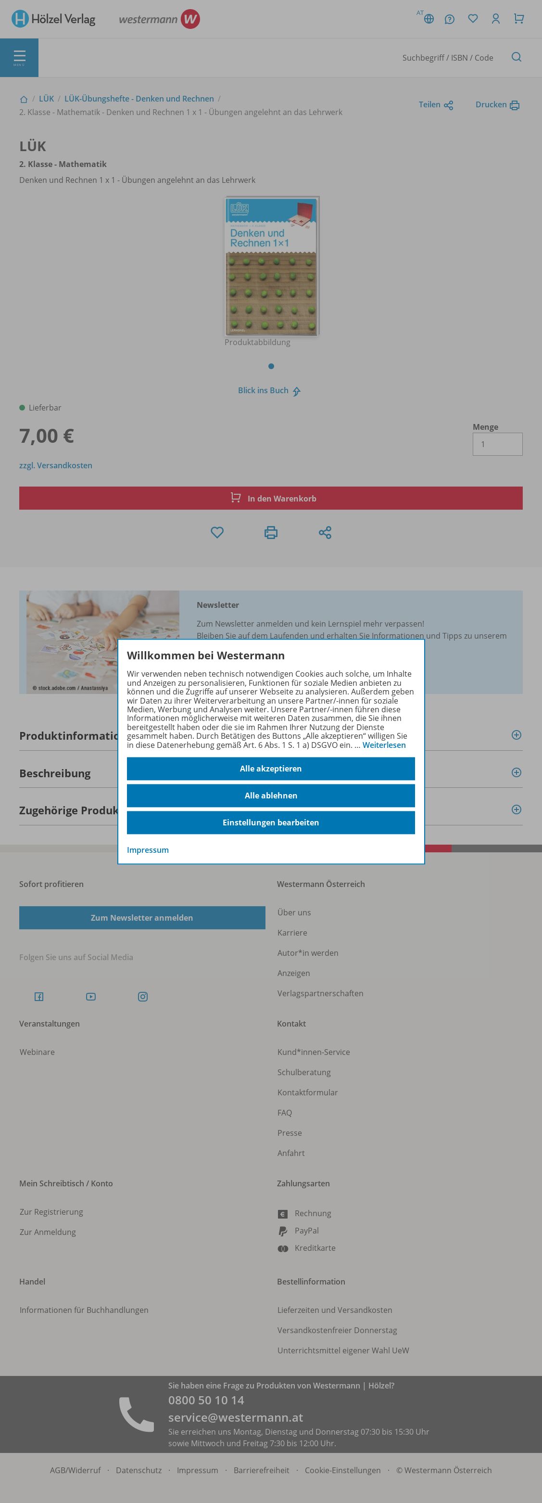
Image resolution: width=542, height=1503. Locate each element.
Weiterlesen (384, 745)
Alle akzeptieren (271, 768)
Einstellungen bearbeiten (271, 822)
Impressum (148, 850)
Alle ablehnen (271, 795)
